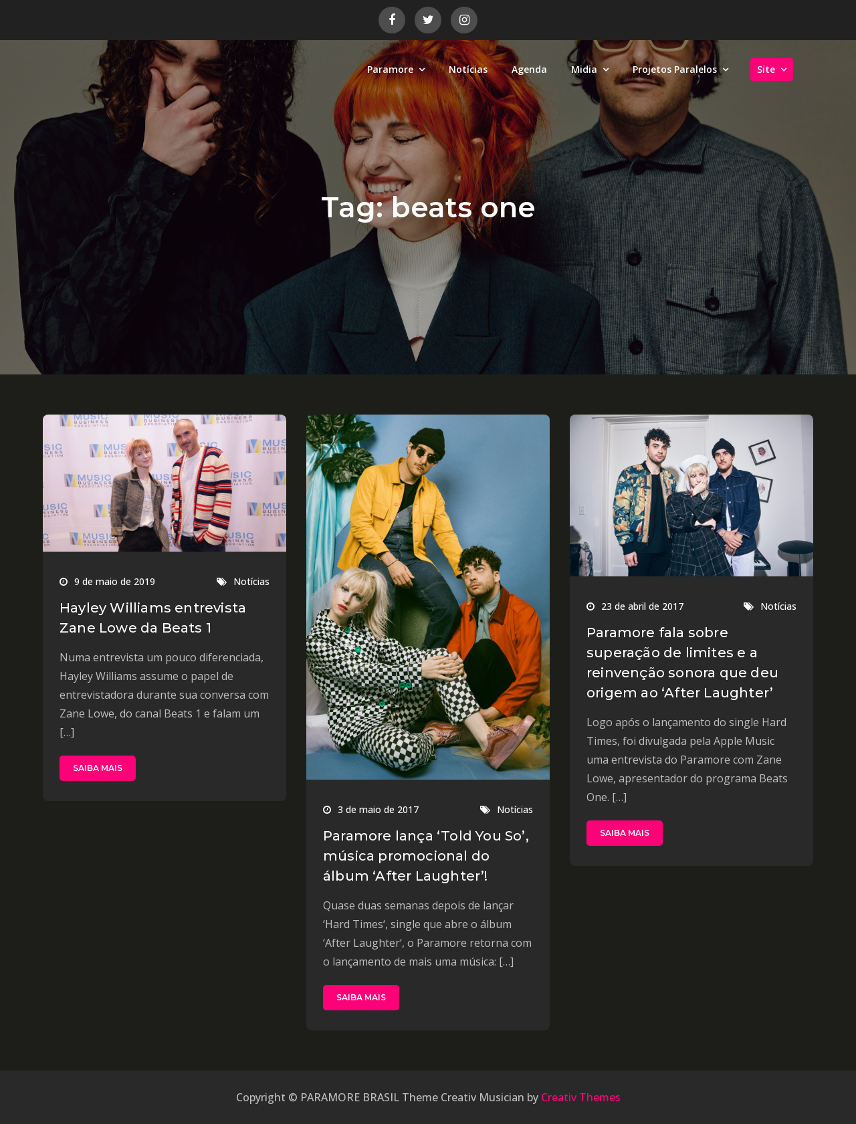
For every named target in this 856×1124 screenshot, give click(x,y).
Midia (584, 69)
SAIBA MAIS (97, 768)
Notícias (468, 69)
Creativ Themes (581, 1097)
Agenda (529, 69)
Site (766, 69)
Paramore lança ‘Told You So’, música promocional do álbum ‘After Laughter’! (426, 856)
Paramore (390, 69)
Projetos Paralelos (675, 69)
